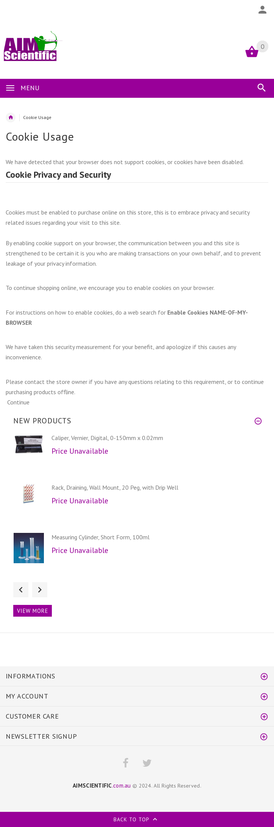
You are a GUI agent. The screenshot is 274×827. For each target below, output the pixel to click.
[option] (137, 456)
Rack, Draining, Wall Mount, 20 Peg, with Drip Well (114, 487)
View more (32, 610)
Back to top (137, 820)
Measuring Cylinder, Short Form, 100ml (100, 537)
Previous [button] (20, 589)
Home (11, 117)
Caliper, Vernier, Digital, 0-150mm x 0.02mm (107, 438)
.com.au (102, 785)
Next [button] (39, 589)
